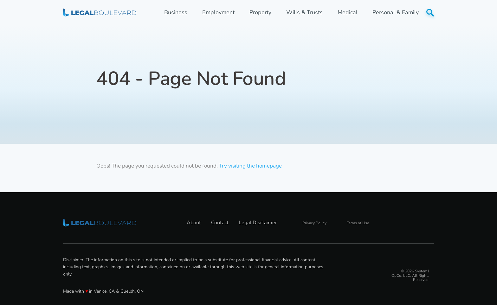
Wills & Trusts (304, 12)
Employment (218, 12)
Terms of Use (358, 223)
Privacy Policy (314, 223)
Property (260, 12)
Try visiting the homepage (250, 165)
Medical (348, 12)
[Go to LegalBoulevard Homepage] (99, 12)
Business (175, 12)
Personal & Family (395, 12)
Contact (220, 223)
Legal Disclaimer (258, 223)
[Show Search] (430, 12)
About (194, 223)
